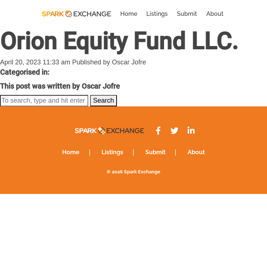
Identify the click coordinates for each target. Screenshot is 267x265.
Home (128, 13)
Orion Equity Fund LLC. (119, 41)
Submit (187, 13)
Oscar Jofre (129, 62)
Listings (157, 13)
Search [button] (103, 100)
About (215, 13)
